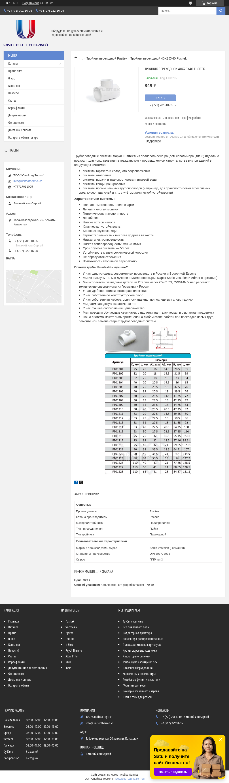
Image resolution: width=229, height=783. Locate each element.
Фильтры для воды (134, 685)
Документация (17, 115)
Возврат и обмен (18, 685)
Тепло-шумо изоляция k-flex (140, 662)
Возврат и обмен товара (23, 137)
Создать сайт (30, 3)
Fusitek (70, 621)
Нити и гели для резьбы (137, 697)
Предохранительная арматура (142, 645)
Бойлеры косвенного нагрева (141, 691)
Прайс (12, 633)
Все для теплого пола (136, 627)
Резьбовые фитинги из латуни (141, 680)
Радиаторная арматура (137, 633)
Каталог (13, 64)
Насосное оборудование (138, 668)
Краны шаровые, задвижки (140, 650)
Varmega (71, 627)
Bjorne (69, 633)
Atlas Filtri (72, 656)
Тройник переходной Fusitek (107, 58)
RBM (68, 662)
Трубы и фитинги (133, 621)
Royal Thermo (74, 650)
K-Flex (69, 645)
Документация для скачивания (27, 668)
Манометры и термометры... (140, 674)
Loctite (70, 639)
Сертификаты (16, 108)
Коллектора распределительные (143, 639)
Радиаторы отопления (136, 656)
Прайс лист (15, 71)
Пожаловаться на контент (130, 778)
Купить (160, 98)
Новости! (13, 93)
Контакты (14, 86)
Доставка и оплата (20, 130)
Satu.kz (133, 774)
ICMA (68, 668)
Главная (13, 621)
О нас (11, 78)
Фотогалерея (16, 123)
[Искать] (220, 11)
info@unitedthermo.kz (27, 181)
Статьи (12, 101)
